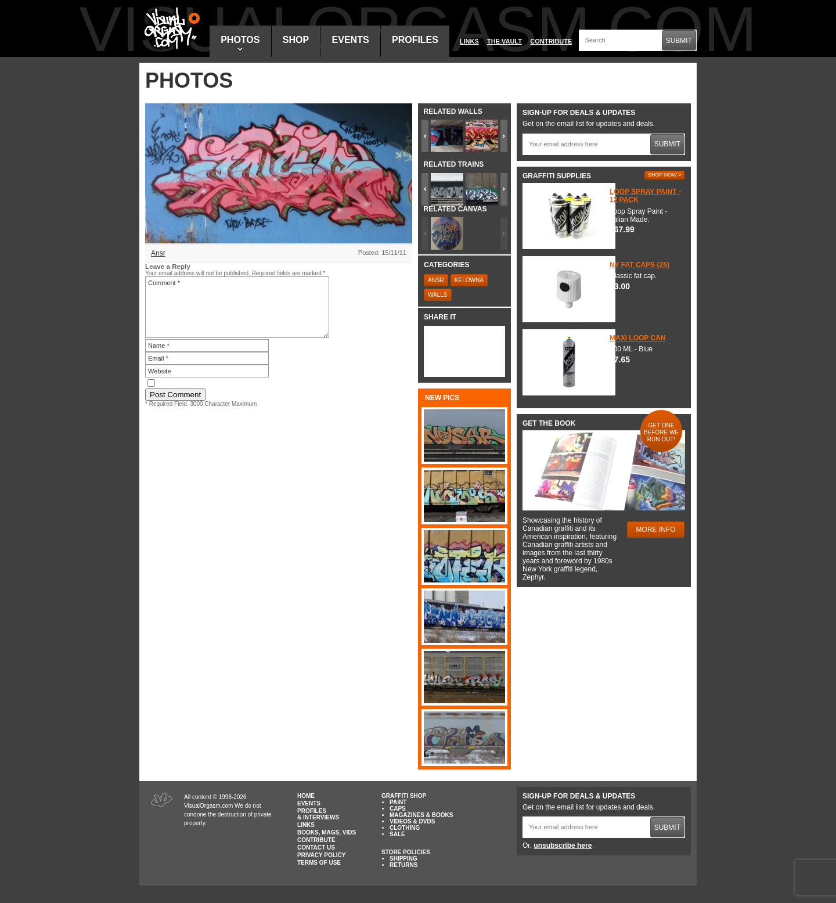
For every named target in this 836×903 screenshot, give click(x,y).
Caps (398, 808)
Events (350, 40)
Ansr (158, 253)
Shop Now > (665, 175)
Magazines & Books (421, 815)
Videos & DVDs (412, 821)
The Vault (504, 41)
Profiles (415, 40)
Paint (398, 802)
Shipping (403, 858)
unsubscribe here (563, 845)
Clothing (405, 828)
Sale (397, 834)
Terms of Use (319, 862)
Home (306, 796)
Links (469, 41)
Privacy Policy (321, 855)
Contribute (551, 41)
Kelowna (469, 280)
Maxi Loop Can (637, 338)
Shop (296, 40)
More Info (656, 530)
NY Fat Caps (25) (639, 265)
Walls (438, 295)
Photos (240, 43)
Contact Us (316, 847)
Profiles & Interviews (318, 814)
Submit (679, 41)
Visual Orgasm (170, 28)
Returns (403, 865)
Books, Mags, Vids (326, 832)
